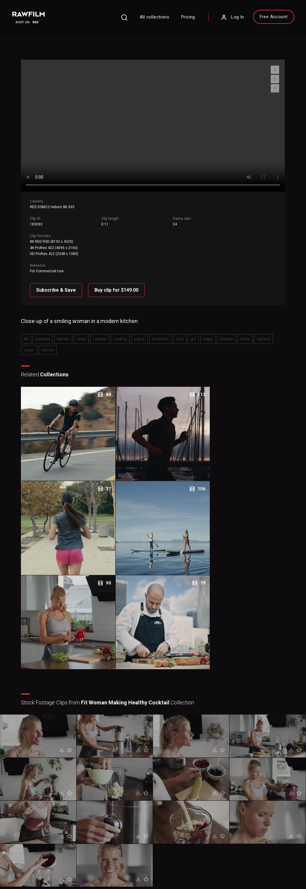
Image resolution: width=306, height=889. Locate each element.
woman (33, 342)
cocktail (98, 332)
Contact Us (174, 791)
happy (200, 332)
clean (81, 332)
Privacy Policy (26, 868)
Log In (224, 19)
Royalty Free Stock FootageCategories (133, 815)
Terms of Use (58, 868)
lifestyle (218, 332)
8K (29, 332)
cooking (118, 332)
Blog (169, 800)
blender (64, 332)
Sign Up (79, 809)
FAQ (113, 782)
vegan (271, 332)
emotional (156, 332)
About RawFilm (178, 782)
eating (136, 332)
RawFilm (47, 877)
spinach (253, 332)
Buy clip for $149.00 (120, 284)
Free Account (266, 18)
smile (235, 332)
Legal (115, 800)
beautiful (44, 332)
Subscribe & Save (59, 284)
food (174, 332)
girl (186, 332)
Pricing (180, 18)
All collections (146, 18)
